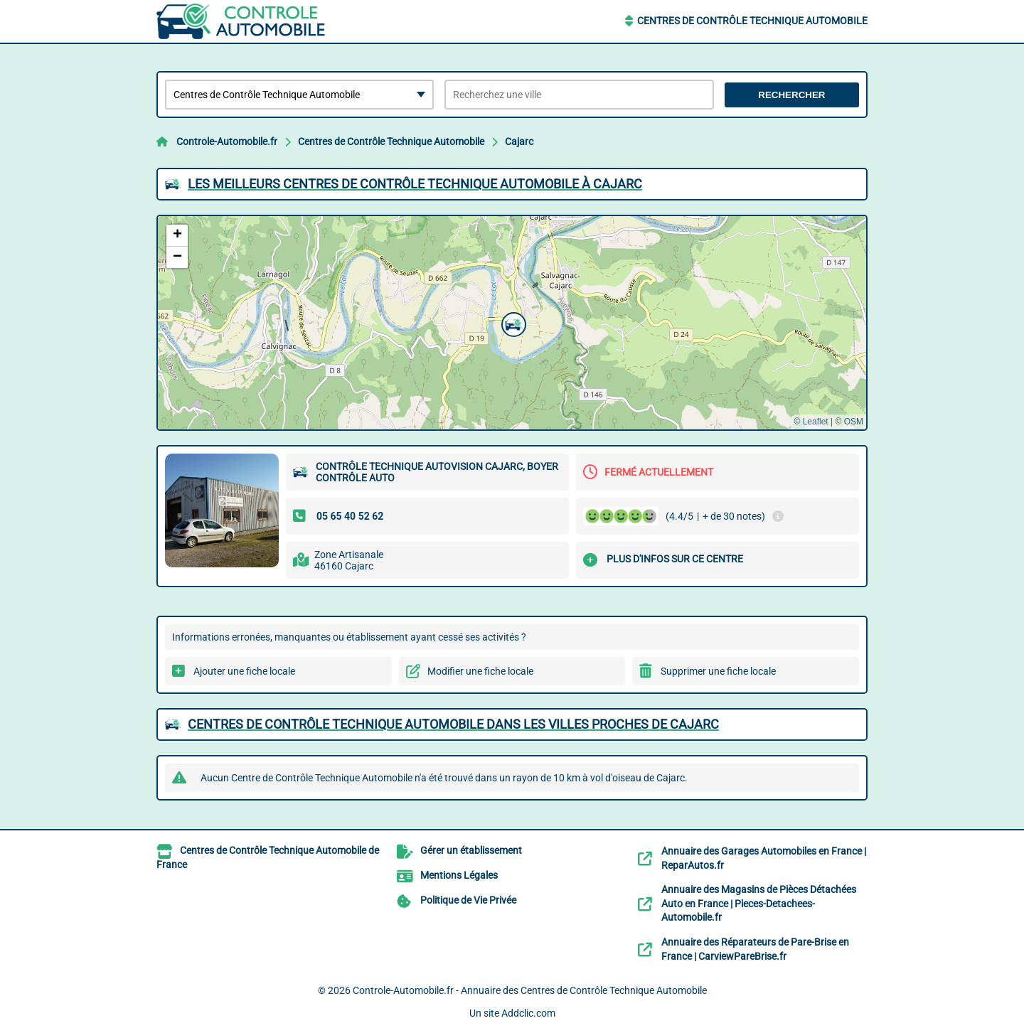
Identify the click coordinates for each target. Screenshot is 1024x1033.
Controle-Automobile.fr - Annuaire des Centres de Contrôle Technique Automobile (530, 990)
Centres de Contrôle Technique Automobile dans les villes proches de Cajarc (453, 724)
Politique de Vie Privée (468, 900)
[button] (512, 322)
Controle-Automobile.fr (226, 141)
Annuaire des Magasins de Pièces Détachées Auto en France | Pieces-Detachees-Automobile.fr (758, 903)
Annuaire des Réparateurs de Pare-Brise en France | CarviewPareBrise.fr (755, 949)
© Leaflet (811, 422)
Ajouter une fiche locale (244, 671)
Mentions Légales (459, 875)
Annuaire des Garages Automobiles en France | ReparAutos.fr (763, 858)
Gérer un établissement (471, 850)
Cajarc (519, 141)
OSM (853, 422)
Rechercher (791, 95)
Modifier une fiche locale (480, 671)
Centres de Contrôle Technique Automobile (752, 20)
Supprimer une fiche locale (718, 671)
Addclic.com (528, 1013)
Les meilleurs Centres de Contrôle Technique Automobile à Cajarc (415, 183)
